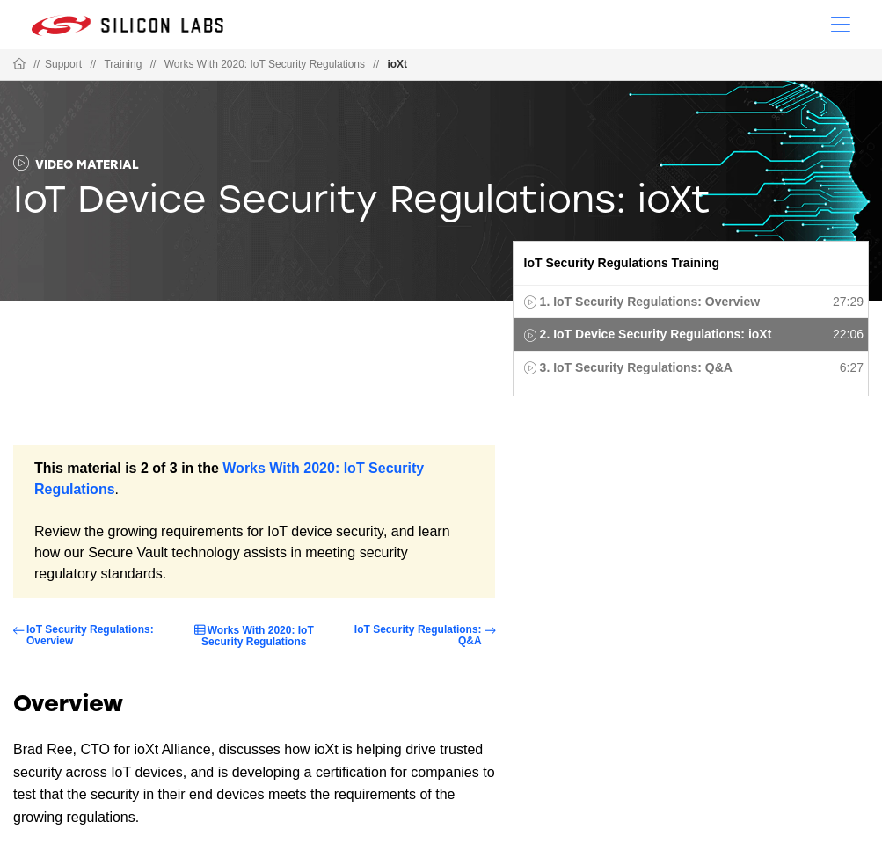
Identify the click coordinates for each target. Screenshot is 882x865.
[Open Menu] (840, 23)
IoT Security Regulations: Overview (90, 635)
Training (123, 64)
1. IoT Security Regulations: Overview (650, 301)
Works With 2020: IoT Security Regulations (264, 64)
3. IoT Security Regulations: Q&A (636, 367)
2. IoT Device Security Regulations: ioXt (656, 334)
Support (63, 64)
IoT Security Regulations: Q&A (418, 635)
